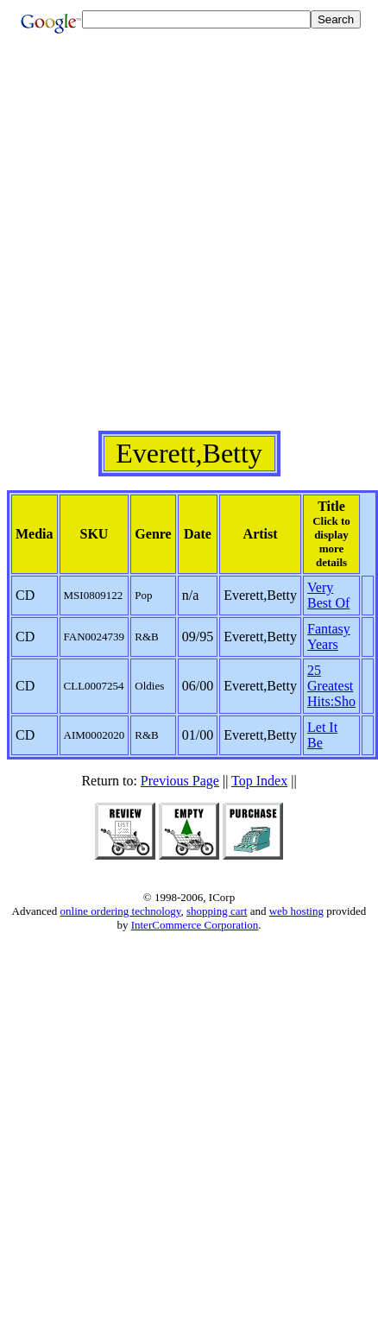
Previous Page (180, 780)
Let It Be (322, 735)
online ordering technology (120, 911)
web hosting (296, 911)
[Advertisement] (188, 242)
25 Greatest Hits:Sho (331, 686)
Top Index (259, 780)
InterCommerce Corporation (195, 924)
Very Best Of (328, 595)
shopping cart (216, 911)
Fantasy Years (328, 636)
